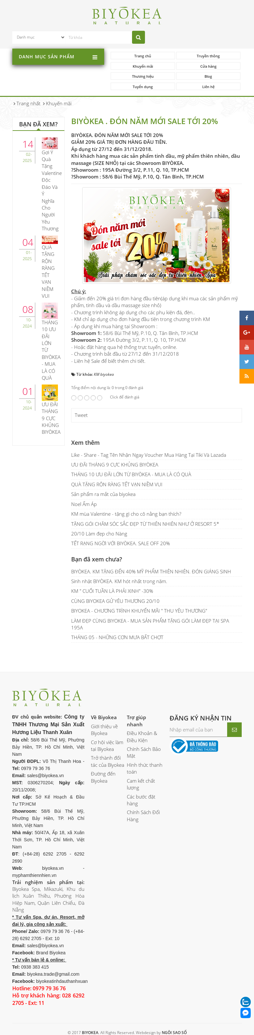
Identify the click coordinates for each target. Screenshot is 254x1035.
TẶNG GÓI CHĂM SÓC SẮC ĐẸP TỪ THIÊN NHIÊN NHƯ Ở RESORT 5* (145, 524)
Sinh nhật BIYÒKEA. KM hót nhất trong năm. (119, 581)
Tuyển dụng (143, 86)
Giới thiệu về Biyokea (104, 729)
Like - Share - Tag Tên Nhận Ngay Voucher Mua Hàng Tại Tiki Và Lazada (148, 455)
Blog (208, 76)
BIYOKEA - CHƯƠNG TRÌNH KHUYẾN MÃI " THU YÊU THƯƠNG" (139, 610)
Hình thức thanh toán (144, 768)
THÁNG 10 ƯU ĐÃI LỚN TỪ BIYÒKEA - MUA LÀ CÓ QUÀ (131, 474)
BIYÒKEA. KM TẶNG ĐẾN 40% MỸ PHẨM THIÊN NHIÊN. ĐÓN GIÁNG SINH (151, 571)
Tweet (81, 415)
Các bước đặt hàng (141, 800)
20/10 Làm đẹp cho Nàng (99, 533)
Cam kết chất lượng (141, 784)
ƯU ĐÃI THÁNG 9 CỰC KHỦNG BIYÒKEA (114, 464)
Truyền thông (208, 55)
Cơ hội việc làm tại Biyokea (107, 745)
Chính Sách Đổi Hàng (143, 815)
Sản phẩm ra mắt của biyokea (103, 494)
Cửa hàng (208, 66)
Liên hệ (208, 86)
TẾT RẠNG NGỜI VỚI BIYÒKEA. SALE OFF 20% (120, 543)
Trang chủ (142, 55)
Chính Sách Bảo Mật (144, 752)
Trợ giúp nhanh (136, 720)
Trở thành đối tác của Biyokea (107, 761)
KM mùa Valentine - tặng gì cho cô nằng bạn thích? (126, 514)
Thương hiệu (143, 76)
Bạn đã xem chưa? (96, 559)
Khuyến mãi (143, 66)
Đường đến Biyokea (103, 777)
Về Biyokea (104, 717)
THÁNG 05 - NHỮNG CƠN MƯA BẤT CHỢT (117, 637)
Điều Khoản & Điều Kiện (142, 736)
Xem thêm (85, 442)
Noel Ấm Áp (84, 504)
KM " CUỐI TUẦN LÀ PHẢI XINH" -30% (112, 591)
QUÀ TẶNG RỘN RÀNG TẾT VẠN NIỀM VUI (116, 484)
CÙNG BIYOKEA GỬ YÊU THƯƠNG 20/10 (115, 601)
